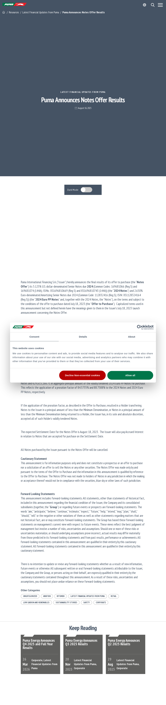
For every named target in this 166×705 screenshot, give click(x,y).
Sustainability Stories (66, 602)
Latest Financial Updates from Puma (83, 92)
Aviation (47, 596)
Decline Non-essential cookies (82, 375)
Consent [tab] (34, 336)
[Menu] (160, 5)
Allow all (130, 375)
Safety (86, 602)
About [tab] (131, 336)
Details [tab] (83, 336)
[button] (152, 5)
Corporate (101, 602)
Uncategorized (30, 596)
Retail (114, 596)
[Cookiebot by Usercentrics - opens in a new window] (139, 327)
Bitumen (60, 596)
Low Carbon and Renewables (36, 602)
